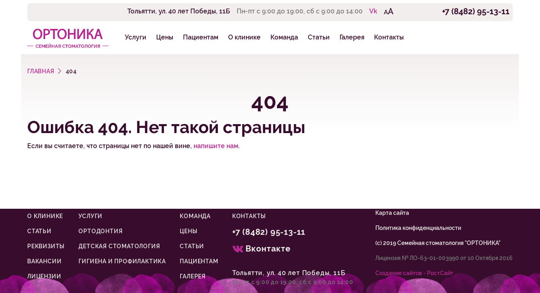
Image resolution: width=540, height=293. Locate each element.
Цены (164, 37)
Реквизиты (46, 246)
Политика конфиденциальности (418, 228)
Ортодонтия (100, 231)
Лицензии (44, 276)
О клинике (244, 37)
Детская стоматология (119, 246)
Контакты (389, 37)
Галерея (352, 37)
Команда (284, 37)
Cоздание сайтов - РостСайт (414, 273)
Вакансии (44, 261)
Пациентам (200, 37)
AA (389, 11)
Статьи (319, 37)
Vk (373, 11)
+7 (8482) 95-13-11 (476, 11)
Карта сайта (392, 213)
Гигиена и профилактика (122, 261)
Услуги (135, 37)
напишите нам (216, 146)
